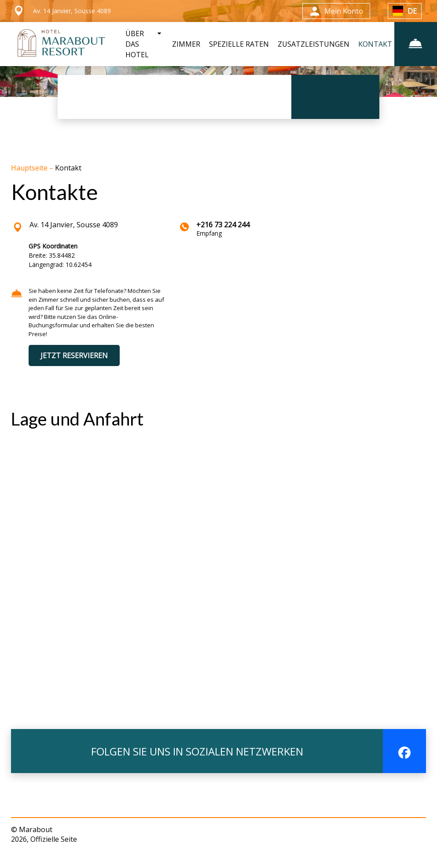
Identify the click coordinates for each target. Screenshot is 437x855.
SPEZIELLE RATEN (238, 44)
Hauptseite (30, 168)
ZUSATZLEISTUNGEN (312, 44)
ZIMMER (185, 44)
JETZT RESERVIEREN (74, 355)
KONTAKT (374, 44)
